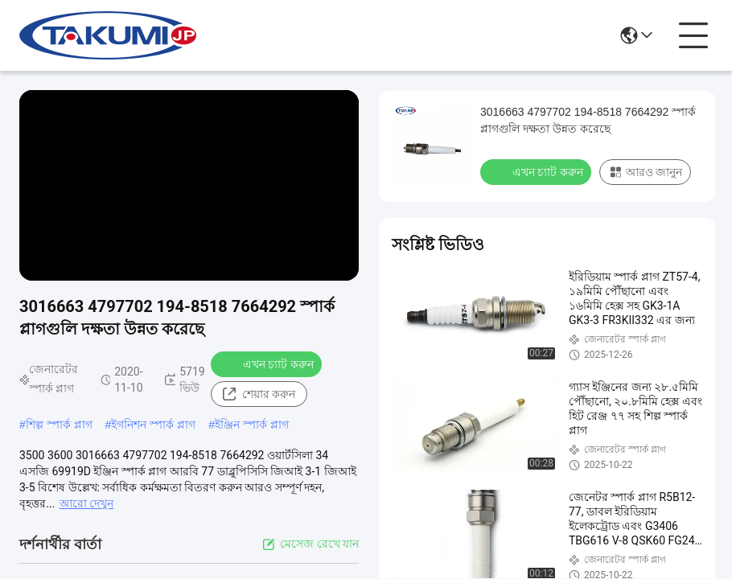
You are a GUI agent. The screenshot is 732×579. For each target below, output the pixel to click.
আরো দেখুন (86, 503)
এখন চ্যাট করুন (268, 363)
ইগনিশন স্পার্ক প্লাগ (153, 424)
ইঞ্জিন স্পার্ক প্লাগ (252, 424)
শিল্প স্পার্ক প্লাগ (59, 424)
